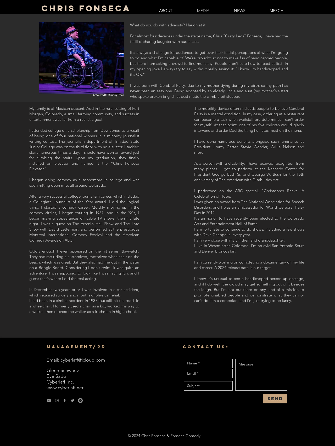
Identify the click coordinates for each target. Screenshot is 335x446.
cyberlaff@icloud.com (82, 360)
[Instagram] (56, 400)
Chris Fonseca (86, 8)
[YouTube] (49, 400)
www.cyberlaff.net (65, 388)
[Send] (275, 398)
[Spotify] (80, 400)
